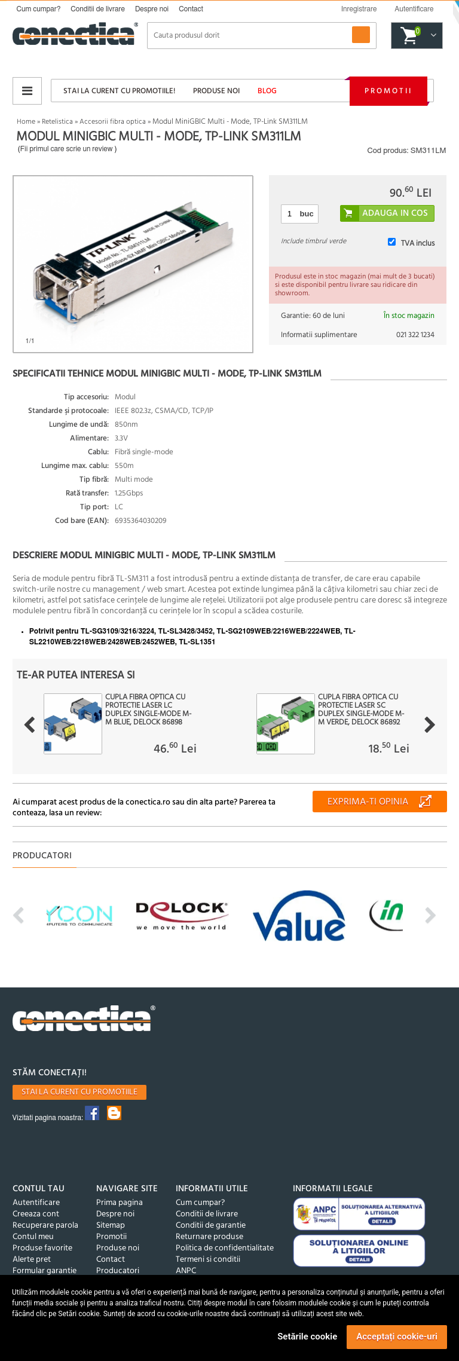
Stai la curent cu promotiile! (119, 91)
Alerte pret (32, 1260)
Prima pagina (119, 1203)
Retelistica (57, 122)
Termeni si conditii (208, 1260)
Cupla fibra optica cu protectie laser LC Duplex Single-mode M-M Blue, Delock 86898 (148, 710)
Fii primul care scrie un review (66, 148)
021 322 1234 (415, 335)
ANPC (186, 1271)
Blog (267, 91)
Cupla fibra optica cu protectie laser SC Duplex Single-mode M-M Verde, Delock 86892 (361, 710)
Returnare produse (209, 1237)
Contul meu (33, 1237)
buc (307, 213)
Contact (191, 9)
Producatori (117, 1271)
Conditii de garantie (211, 1225)
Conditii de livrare (98, 9)
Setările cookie (307, 1336)
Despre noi (152, 9)
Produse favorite (42, 1248)
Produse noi (216, 91)
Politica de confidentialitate (225, 1248)
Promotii (388, 91)
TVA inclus (417, 243)
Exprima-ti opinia (368, 802)
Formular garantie (44, 1271)
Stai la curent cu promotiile (79, 1092)
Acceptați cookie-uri (396, 1336)
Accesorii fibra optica (112, 122)
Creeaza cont (36, 1214)
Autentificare (36, 1203)
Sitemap (110, 1225)
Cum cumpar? (39, 9)
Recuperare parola (45, 1225)
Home (26, 122)
